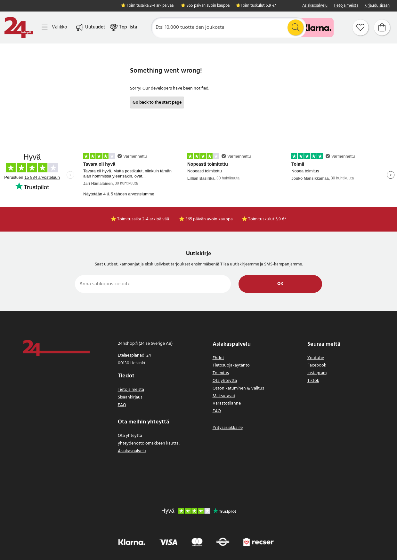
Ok (280, 284)
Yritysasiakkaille (228, 427)
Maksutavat (224, 396)
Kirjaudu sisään (377, 6)
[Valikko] (54, 27)
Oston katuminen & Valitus (238, 388)
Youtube (315, 358)
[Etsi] (228, 27)
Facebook (316, 365)
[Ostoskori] (382, 27)
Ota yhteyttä (225, 380)
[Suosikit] (360, 27)
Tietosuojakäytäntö (231, 365)
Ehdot (218, 358)
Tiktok (313, 380)
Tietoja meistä (346, 6)
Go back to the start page (157, 102)
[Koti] (18, 27)
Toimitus (221, 373)
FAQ (122, 405)
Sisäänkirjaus (130, 397)
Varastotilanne (227, 403)
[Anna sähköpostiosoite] (153, 284)
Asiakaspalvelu (315, 6)
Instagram (317, 373)
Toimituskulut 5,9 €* (258, 6)
